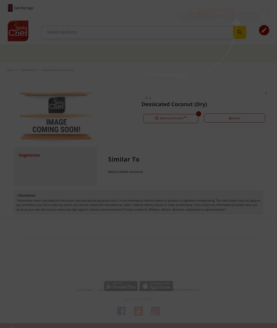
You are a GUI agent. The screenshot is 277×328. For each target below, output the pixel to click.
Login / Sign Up (214, 13)
